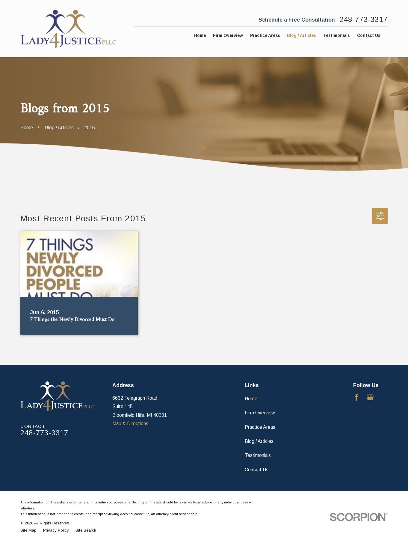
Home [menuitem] (200, 35)
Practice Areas (260, 427)
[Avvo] (384, 397)
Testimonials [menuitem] (336, 35)
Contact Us (256, 469)
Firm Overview (260, 412)
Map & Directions (130, 423)
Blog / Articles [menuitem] (301, 35)
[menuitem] (28, 530)
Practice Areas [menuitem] (265, 35)
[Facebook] (356, 397)
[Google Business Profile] (370, 397)
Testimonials (258, 455)
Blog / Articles (259, 441)
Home (251, 398)
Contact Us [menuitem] (368, 35)
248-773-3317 (364, 19)
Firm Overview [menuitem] (228, 35)
